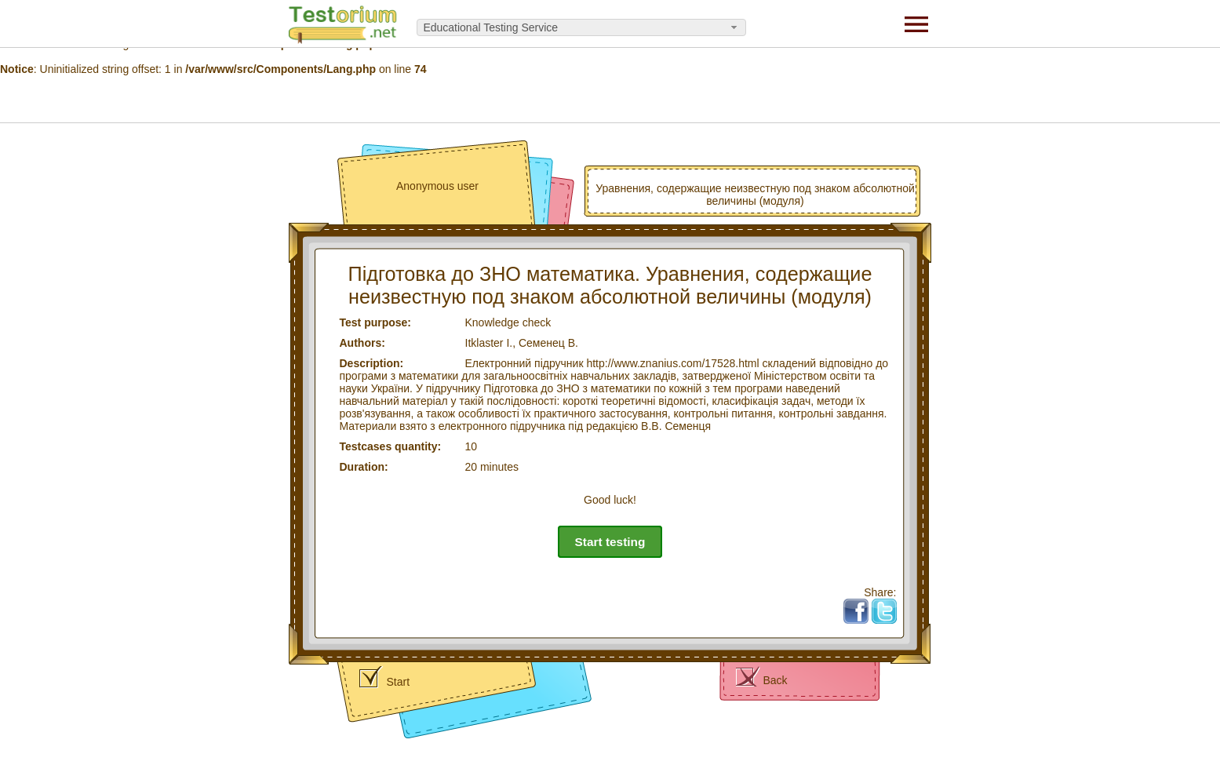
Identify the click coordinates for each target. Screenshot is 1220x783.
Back (775, 680)
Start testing (610, 541)
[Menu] (916, 23)
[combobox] (581, 27)
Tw (890, 605)
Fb (861, 605)
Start (398, 682)
